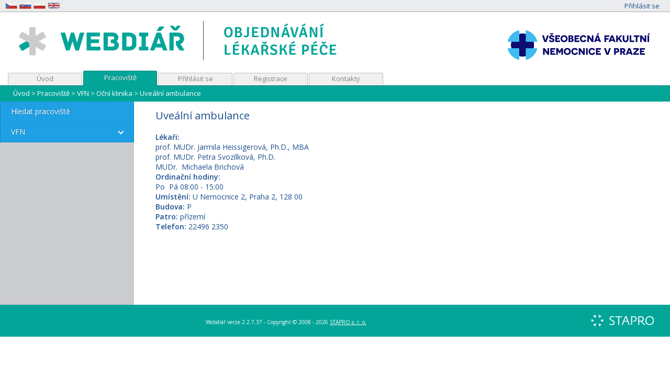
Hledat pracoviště (40, 111)
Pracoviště (120, 77)
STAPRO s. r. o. (348, 322)
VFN (83, 93)
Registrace (270, 78)
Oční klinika (114, 93)
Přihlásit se (642, 5)
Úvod (45, 78)
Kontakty (346, 78)
